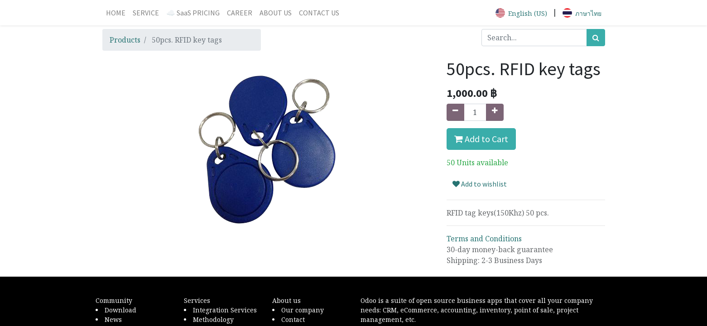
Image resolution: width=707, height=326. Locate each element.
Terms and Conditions (484, 239)
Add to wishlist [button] (479, 183)
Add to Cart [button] (481, 138)
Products (125, 40)
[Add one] (495, 112)
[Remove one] (455, 112)
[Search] (596, 37)
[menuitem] (115, 13)
